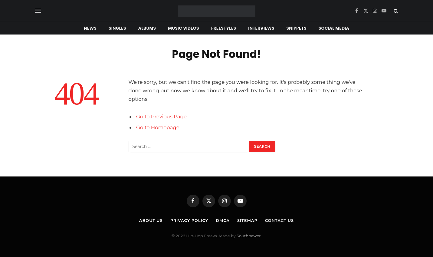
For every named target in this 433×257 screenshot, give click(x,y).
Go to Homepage (157, 127)
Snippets (297, 28)
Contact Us (279, 220)
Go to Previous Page (161, 117)
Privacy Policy (189, 220)
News (90, 28)
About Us (151, 220)
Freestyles (223, 28)
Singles (117, 28)
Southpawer (249, 235)
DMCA (223, 220)
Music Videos (183, 28)
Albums (147, 28)
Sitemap (247, 220)
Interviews (261, 28)
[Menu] (38, 11)
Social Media (334, 28)
